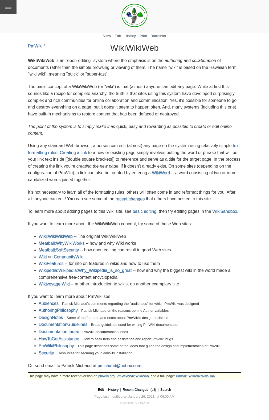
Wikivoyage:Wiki (54, 284)
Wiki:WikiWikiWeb (56, 236)
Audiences (49, 303)
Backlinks (158, 36)
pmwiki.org (106, 376)
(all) (153, 390)
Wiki (43, 257)
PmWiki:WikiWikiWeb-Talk (195, 376)
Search (165, 390)
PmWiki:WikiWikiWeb (132, 376)
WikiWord (161, 173)
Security (46, 353)
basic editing (144, 211)
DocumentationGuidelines (63, 324)
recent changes (130, 199)
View (107, 36)
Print (143, 36)
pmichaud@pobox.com (119, 365)
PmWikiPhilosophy (56, 345)
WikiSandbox (224, 211)
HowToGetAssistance (59, 338)
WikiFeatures (51, 263)
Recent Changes (135, 390)
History (130, 36)
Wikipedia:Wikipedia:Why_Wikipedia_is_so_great (85, 270)
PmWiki (35, 46)
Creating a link (73, 152)
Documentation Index (59, 331)
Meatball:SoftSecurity (59, 250)
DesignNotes (51, 317)
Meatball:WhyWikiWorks (61, 243)
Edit (118, 36)
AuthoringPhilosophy (58, 310)
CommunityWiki (68, 257)
